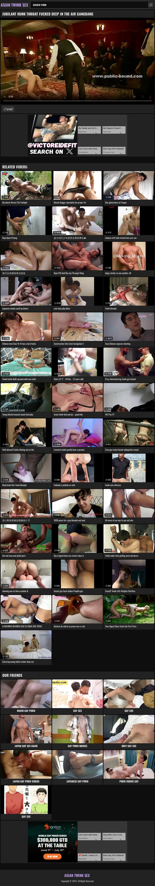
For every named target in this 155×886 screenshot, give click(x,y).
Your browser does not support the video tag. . (77, 61)
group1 (10, 109)
